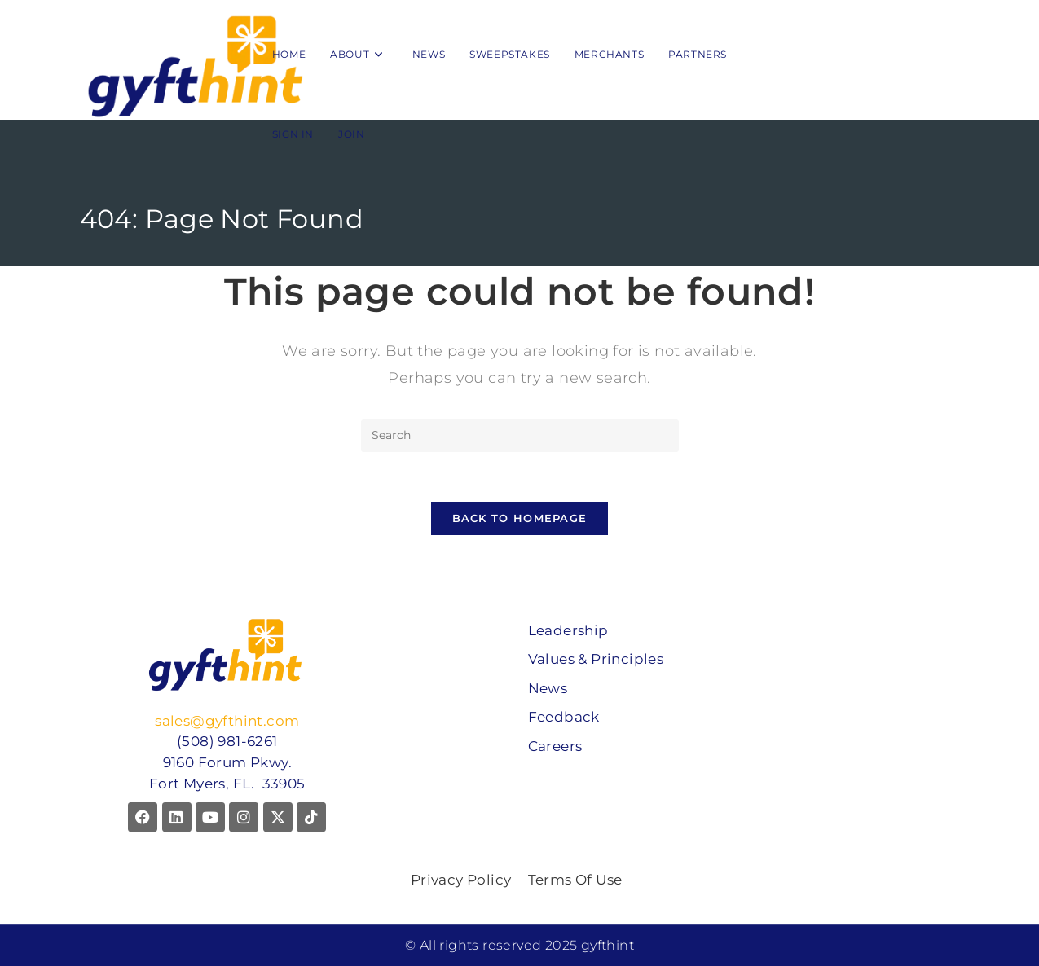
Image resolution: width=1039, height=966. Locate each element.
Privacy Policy (461, 880)
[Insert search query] (520, 435)
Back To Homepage (520, 518)
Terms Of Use (575, 880)
